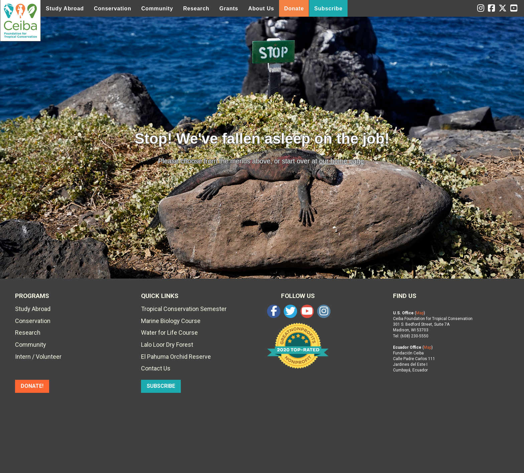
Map (420, 313)
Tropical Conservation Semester (184, 308)
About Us (261, 8)
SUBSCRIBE (161, 386)
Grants (228, 8)
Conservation (112, 8)
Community (157, 8)
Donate (294, 8)
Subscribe (328, 8)
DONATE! (32, 386)
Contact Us (155, 368)
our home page (341, 161)
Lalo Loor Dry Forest (167, 344)
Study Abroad (65, 8)
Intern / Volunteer (38, 356)
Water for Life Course (169, 332)
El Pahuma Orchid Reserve (176, 356)
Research (196, 8)
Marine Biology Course (171, 320)
